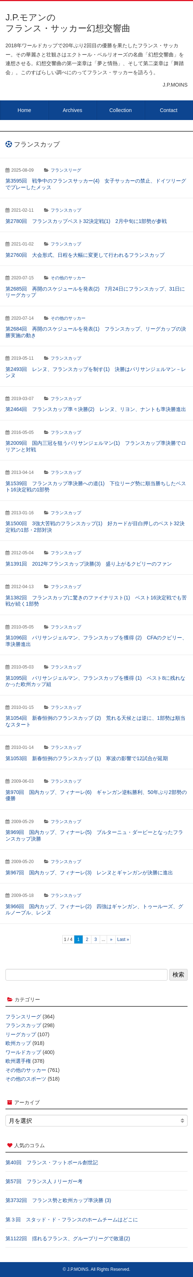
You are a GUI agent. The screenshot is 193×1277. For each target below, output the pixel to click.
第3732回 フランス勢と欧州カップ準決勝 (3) (58, 1200)
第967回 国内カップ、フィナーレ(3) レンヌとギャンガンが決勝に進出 (89, 872)
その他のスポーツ (25, 1079)
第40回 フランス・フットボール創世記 (51, 1162)
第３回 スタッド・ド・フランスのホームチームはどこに (71, 1219)
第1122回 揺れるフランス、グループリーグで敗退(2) (67, 1238)
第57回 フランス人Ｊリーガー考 (44, 1181)
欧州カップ (18, 1043)
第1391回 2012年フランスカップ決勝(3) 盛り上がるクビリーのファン (88, 564)
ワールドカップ (23, 1052)
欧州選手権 (18, 1061)
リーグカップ (20, 1034)
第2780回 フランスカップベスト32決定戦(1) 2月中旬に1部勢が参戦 (86, 221)
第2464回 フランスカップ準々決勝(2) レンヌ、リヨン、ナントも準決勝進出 (95, 409)
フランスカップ (66, 210)
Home (24, 110)
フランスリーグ (66, 170)
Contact (168, 110)
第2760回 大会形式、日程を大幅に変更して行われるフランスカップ (85, 255)
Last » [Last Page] (123, 939)
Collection (120, 110)
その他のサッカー (68, 277)
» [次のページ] (111, 939)
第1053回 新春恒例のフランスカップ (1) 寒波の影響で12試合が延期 (86, 758)
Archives (72, 110)
